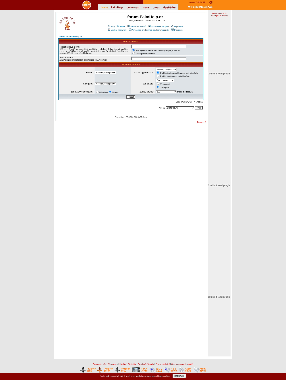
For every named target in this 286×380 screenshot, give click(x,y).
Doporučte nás (99, 364)
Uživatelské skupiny (158, 26)
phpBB (125, 117)
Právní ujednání (163, 364)
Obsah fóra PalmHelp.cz (70, 36)
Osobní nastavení (117, 30)
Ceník (224, 13)
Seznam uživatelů (136, 26)
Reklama (216, 13)
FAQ (111, 26)
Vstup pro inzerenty (219, 15)
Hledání (122, 364)
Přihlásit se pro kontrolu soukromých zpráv (149, 30)
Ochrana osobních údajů (182, 364)
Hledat (121, 26)
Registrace (177, 26)
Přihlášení (177, 30)
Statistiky (132, 364)
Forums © (201, 122)
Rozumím (179, 376)
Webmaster (113, 364)
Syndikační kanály (146, 364)
